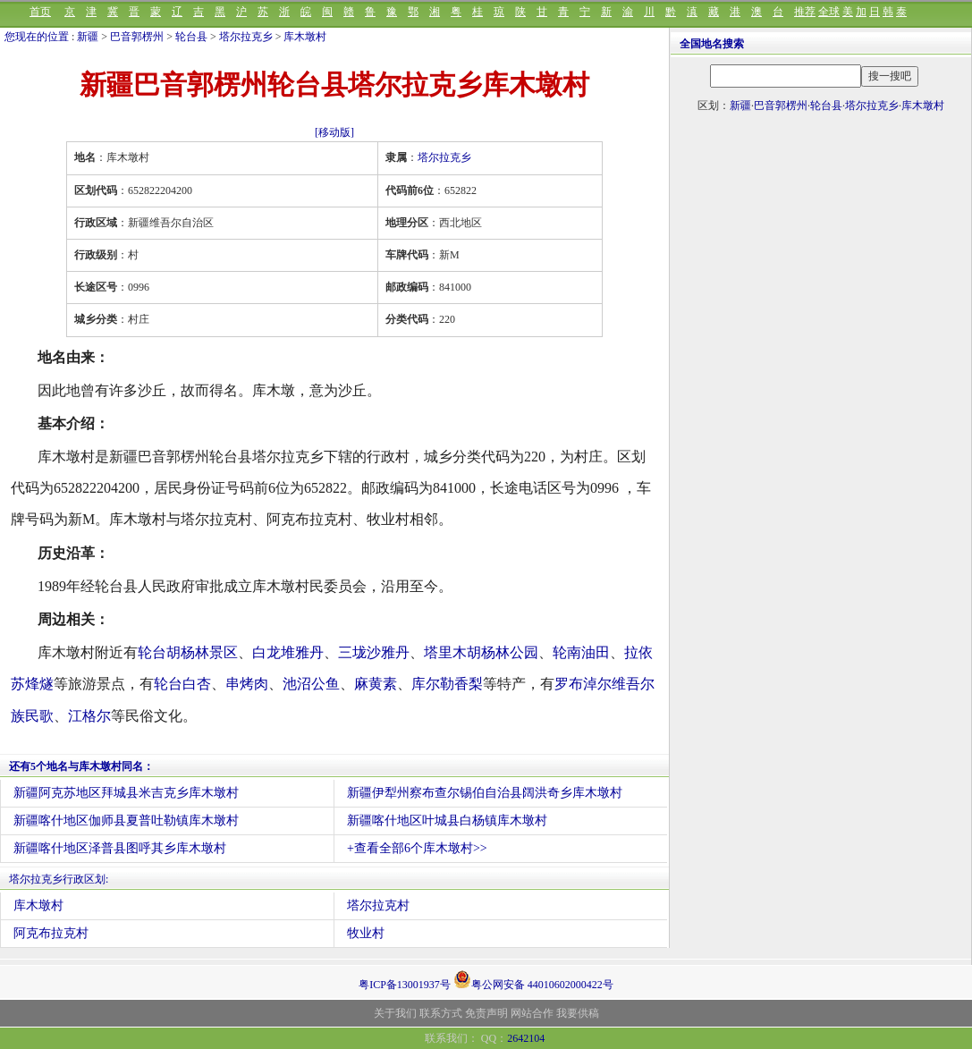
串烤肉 (246, 683)
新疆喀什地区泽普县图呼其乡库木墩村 (119, 848)
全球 (829, 11)
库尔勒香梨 (447, 683)
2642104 (526, 1038)
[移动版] (334, 132)
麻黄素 (375, 683)
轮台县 (191, 36)
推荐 (805, 11)
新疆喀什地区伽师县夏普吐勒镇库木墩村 (126, 820)
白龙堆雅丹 (288, 652)
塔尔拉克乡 (246, 36)
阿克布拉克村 (51, 933)
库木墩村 (304, 36)
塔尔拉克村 (378, 905)
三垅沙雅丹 (374, 652)
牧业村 (366, 933)
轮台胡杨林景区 (188, 652)
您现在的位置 (36, 36)
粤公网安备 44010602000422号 (533, 979)
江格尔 (89, 715)
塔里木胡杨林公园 (481, 652)
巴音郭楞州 (137, 36)
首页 (40, 11)
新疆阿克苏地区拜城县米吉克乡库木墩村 (126, 792)
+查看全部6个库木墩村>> (417, 848)
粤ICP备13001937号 (405, 984)
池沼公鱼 (311, 683)
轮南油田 (581, 652)
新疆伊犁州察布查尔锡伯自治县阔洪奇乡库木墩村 (484, 792)
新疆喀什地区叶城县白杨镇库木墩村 (447, 820)
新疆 (87, 36)
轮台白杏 (182, 683)
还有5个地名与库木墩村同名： (81, 766)
